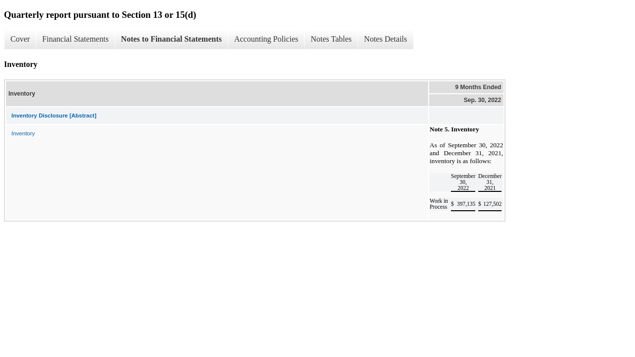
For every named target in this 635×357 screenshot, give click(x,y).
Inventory (23, 133)
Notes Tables (331, 39)
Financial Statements (75, 39)
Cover (20, 39)
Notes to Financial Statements (171, 39)
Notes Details (385, 39)
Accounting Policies (266, 39)
